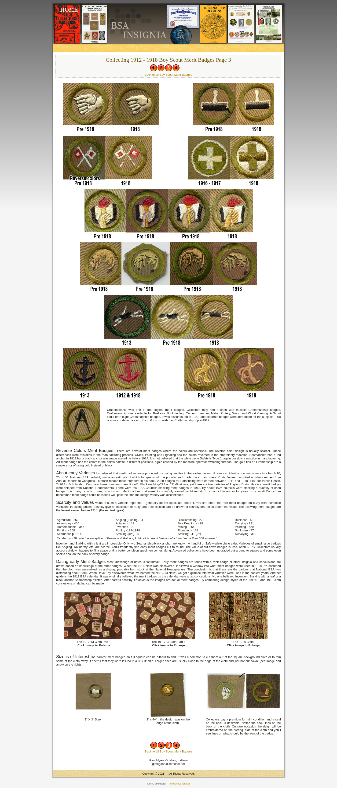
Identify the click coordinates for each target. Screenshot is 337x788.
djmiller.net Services (179, 783)
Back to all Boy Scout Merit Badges (168, 74)
